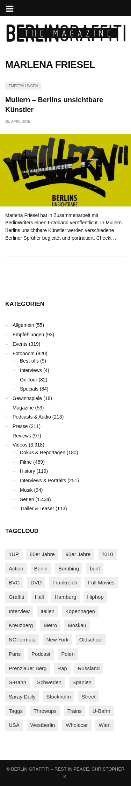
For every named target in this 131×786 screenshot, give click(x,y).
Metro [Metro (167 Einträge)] (50, 625)
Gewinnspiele (27, 398)
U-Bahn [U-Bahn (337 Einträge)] (101, 711)
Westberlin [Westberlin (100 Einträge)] (42, 725)
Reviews (22, 435)
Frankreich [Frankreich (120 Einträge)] (64, 582)
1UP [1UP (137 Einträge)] (14, 554)
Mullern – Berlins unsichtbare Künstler (54, 104)
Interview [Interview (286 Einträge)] (19, 611)
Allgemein (23, 325)
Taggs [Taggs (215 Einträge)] (16, 711)
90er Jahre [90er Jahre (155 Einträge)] (78, 554)
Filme (26, 462)
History (27, 471)
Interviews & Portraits (43, 480)
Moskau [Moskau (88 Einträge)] (77, 625)
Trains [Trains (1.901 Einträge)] (74, 711)
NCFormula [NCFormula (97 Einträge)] (22, 640)
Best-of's (29, 361)
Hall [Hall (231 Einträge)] (39, 597)
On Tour (28, 380)
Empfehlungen (23, 86)
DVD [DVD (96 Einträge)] (36, 582)
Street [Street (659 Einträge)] (89, 697)
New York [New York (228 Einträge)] (57, 640)
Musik (26, 490)
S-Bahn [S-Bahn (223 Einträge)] (17, 682)
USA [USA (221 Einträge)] (14, 725)
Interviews (31, 370)
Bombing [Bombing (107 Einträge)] (68, 568)
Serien (27, 499)
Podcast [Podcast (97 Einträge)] (40, 654)
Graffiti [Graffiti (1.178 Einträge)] (16, 597)
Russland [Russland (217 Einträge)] (89, 668)
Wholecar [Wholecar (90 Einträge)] (77, 725)
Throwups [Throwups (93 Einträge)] (45, 711)
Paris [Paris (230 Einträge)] (15, 654)
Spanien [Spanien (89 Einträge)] (82, 682)
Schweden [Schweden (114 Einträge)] (49, 682)
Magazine (23, 407)
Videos (20, 445)
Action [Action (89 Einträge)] (16, 568)
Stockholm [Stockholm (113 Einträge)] (58, 697)
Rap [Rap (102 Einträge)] (62, 668)
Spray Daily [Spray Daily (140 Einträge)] (22, 697)
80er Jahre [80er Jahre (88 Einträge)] (42, 554)
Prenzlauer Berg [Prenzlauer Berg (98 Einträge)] (27, 668)
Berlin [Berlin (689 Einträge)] (41, 568)
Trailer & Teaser (37, 508)
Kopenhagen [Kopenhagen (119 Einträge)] (80, 611)
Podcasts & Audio (32, 417)
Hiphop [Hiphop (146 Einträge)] (95, 597)
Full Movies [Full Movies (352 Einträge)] (101, 582)
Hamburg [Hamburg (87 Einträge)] (66, 597)
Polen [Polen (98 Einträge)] (67, 654)
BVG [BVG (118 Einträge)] (14, 582)
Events (20, 344)
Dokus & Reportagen (42, 452)
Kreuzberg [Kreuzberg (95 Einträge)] (21, 625)
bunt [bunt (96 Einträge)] (95, 568)
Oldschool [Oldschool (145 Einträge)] (91, 640)
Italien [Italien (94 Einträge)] (47, 611)
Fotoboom (24, 353)
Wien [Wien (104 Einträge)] (104, 725)
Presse (20, 426)
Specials (29, 389)
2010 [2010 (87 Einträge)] (107, 554)
